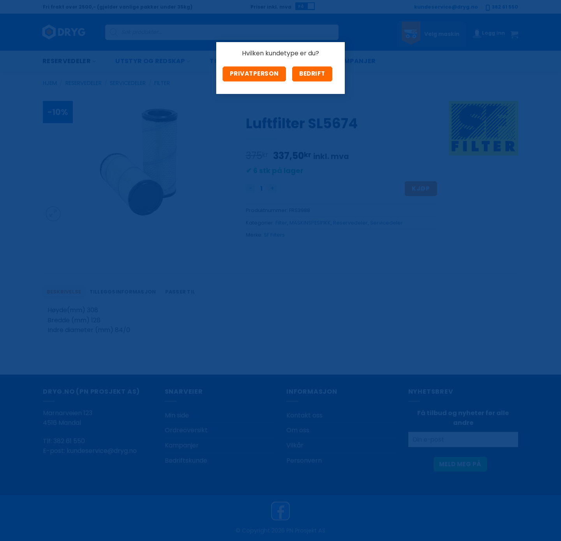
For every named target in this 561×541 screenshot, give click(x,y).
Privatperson (254, 73)
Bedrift (312, 73)
